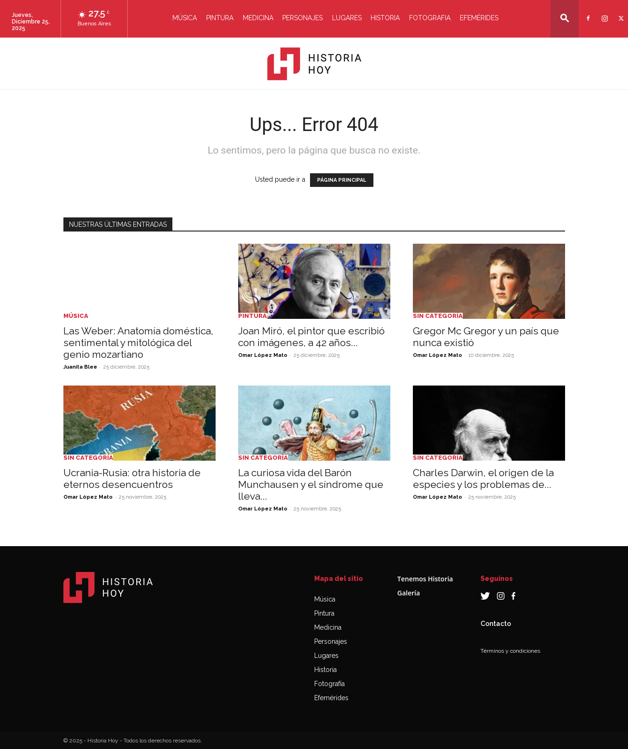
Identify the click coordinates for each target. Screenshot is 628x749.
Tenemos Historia (425, 578)
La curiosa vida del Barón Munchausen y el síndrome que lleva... (310, 484)
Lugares (347, 18)
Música (184, 18)
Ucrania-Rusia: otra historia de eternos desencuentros (132, 478)
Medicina (258, 18)
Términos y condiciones (510, 651)
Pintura (219, 18)
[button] (565, 18)
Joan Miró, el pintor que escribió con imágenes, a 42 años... (311, 336)
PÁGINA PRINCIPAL (341, 180)
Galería (408, 592)
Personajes (302, 18)
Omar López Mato (262, 355)
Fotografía (329, 683)
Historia (385, 18)
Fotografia (429, 18)
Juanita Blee (80, 367)
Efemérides (479, 18)
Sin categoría (438, 316)
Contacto (496, 623)
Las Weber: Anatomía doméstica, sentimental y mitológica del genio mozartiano (138, 342)
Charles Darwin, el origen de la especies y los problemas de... (483, 478)
